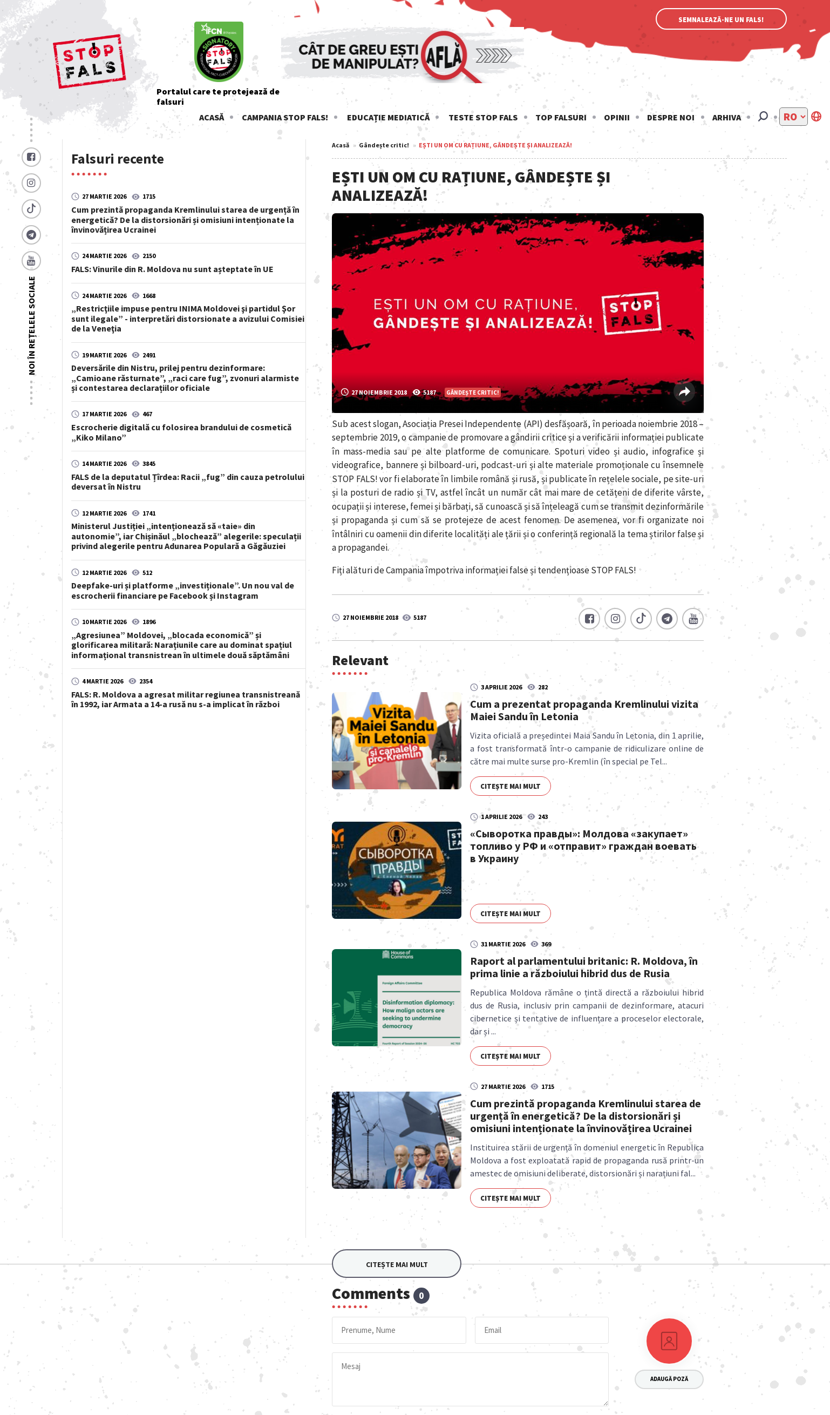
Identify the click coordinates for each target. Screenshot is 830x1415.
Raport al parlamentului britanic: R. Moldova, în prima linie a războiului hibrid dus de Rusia (584, 966)
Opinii (617, 117)
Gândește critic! (384, 145)
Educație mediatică (388, 117)
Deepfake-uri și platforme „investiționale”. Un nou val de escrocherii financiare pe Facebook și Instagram (182, 590)
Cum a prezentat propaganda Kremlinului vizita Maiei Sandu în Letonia (584, 710)
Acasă (211, 117)
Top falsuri (561, 117)
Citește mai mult (510, 786)
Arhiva (726, 117)
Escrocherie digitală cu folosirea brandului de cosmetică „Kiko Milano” (181, 432)
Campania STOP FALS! (285, 117)
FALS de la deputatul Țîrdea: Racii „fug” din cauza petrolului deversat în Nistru (187, 481)
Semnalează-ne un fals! (721, 19)
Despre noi (671, 117)
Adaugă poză (669, 1379)
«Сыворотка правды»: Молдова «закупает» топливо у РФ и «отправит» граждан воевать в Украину (583, 845)
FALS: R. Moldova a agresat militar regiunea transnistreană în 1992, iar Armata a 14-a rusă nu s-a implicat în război (185, 699)
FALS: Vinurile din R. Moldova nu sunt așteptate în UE (172, 268)
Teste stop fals (483, 117)
